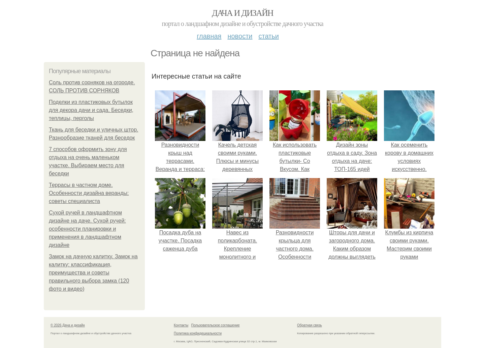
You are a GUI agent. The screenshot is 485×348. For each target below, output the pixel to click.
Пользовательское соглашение (215, 325)
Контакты (181, 325)
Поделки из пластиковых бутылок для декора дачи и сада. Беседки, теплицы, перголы (91, 110)
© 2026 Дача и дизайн (68, 325)
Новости (239, 36)
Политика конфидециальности (198, 333)
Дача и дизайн (242, 13)
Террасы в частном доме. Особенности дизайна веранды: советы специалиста (89, 193)
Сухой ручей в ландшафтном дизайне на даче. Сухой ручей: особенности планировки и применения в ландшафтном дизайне (87, 229)
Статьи (268, 36)
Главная (209, 36)
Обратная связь (309, 325)
